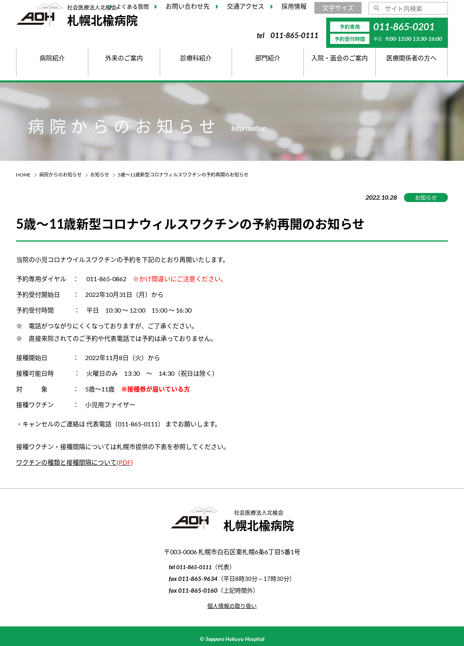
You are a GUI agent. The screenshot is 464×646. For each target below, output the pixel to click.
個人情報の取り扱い (232, 605)
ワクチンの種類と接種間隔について (74, 462)
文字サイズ (338, 7)
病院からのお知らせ (60, 175)
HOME (23, 175)
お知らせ (99, 175)
